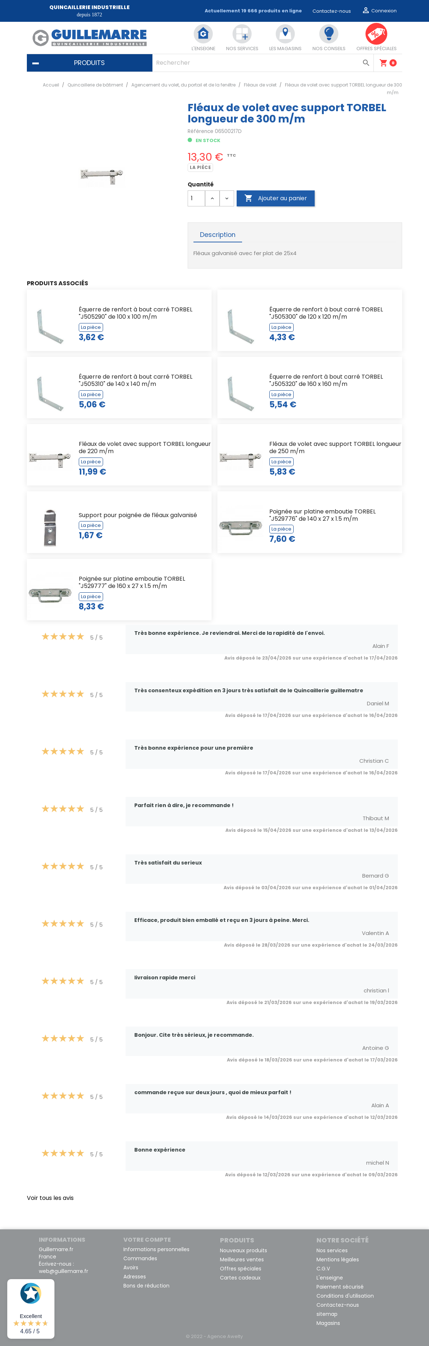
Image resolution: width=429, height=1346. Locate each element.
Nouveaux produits (243, 1250)
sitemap (327, 1314)
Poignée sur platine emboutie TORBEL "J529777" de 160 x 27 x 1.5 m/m (132, 582)
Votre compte (147, 1240)
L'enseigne (329, 1277)
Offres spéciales (240, 1268)
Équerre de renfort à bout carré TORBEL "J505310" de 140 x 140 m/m (135, 380)
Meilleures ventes (242, 1259)
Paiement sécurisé (340, 1286)
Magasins (328, 1323)
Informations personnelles (156, 1249)
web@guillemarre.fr (63, 1271)
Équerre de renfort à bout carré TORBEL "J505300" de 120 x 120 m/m (326, 313)
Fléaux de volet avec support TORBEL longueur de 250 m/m (335, 447)
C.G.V (323, 1268)
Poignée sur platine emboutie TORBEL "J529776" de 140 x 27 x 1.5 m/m (322, 515)
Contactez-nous (331, 11)
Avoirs (130, 1267)
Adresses (134, 1276)
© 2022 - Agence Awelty (214, 1336)
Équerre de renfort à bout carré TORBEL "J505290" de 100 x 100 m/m (135, 313)
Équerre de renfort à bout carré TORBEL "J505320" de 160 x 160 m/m (326, 380)
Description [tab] (218, 234)
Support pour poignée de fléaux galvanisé (138, 515)
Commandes (140, 1258)
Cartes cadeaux (240, 1277)
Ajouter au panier (275, 198)
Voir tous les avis (50, 1198)
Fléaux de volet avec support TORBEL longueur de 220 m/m (145, 447)
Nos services (332, 1250)
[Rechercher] (262, 63)
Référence (200, 131)
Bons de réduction (146, 1285)
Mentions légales (337, 1259)
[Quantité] (196, 198)
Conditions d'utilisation (345, 1295)
